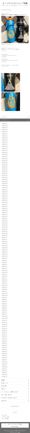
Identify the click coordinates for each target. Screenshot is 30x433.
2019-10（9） (4, 274)
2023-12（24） (5, 177)
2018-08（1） (4, 301)
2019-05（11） (5, 283)
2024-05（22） (5, 167)
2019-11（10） (5, 272)
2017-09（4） (4, 322)
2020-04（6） (4, 262)
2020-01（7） (4, 268)
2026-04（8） (4, 123)
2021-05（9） (4, 237)
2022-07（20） (5, 210)
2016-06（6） (4, 351)
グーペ (16, 432)
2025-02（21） (5, 150)
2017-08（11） (5, 324)
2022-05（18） (5, 214)
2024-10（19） (5, 158)
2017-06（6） (4, 328)
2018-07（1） (4, 303)
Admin (19, 432)
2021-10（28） (5, 227)
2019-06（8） (4, 281)
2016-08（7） (4, 347)
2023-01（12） (5, 198)
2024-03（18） (5, 171)
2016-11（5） (4, 341)
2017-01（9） (4, 337)
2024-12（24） (5, 154)
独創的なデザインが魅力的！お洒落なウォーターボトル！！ (14, 14)
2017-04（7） (4, 332)
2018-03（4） (4, 310)
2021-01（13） (5, 245)
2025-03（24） (5, 148)
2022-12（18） (5, 200)
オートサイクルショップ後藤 (15, 3)
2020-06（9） (4, 258)
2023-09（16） (5, 183)
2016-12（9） (4, 339)
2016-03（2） (4, 357)
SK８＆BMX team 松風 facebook (9, 397)
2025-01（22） (5, 152)
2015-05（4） (4, 372)
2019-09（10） (5, 276)
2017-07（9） (4, 326)
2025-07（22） (5, 140)
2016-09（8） (4, 345)
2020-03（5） (4, 264)
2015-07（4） (4, 368)
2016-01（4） (4, 359)
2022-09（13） (5, 206)
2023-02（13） (5, 196)
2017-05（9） (4, 330)
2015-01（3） (4, 376)
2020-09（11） (5, 252)
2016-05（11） (5, 353)
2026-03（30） (5, 125)
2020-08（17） (5, 254)
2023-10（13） (5, 181)
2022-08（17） (5, 208)
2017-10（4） (4, 320)
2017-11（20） (5, 318)
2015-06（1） (4, 370)
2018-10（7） (4, 297)
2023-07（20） (5, 187)
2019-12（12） (5, 270)
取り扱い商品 (4, 385)
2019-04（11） (5, 285)
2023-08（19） (5, 185)
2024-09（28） (5, 160)
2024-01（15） (5, 175)
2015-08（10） (5, 366)
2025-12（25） (5, 131)
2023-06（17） (5, 189)
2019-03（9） (4, 287)
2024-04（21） (5, 169)
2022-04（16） (5, 216)
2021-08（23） (5, 231)
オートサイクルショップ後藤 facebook (9, 391)
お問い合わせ (4, 400)
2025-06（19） (5, 142)
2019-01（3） (4, 291)
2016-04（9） (4, 355)
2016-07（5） (4, 349)
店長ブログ (3, 388)
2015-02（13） (5, 374)
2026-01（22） (5, 129)
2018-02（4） (4, 312)
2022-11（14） (5, 202)
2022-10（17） (5, 204)
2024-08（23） (5, 162)
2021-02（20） (5, 243)
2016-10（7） (4, 343)
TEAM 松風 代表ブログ (6, 394)
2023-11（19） (5, 179)
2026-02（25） (5, 127)
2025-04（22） (5, 146)
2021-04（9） (4, 239)
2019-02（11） (5, 289)
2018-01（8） (4, 314)
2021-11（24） (5, 225)
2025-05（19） (5, 144)
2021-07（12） (5, 233)
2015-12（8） (4, 361)
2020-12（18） (5, 247)
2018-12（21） (5, 293)
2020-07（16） (5, 256)
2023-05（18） (5, 191)
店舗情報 (3, 380)
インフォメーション (5, 119)
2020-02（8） (4, 266)
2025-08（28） (5, 138)
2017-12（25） (5, 316)
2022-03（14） (5, 218)
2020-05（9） (4, 260)
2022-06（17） (5, 212)
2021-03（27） (5, 241)
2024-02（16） (5, 173)
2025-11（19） (5, 133)
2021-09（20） (5, 229)
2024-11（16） (5, 156)
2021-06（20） (5, 235)
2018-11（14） (5, 295)
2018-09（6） (4, 299)
